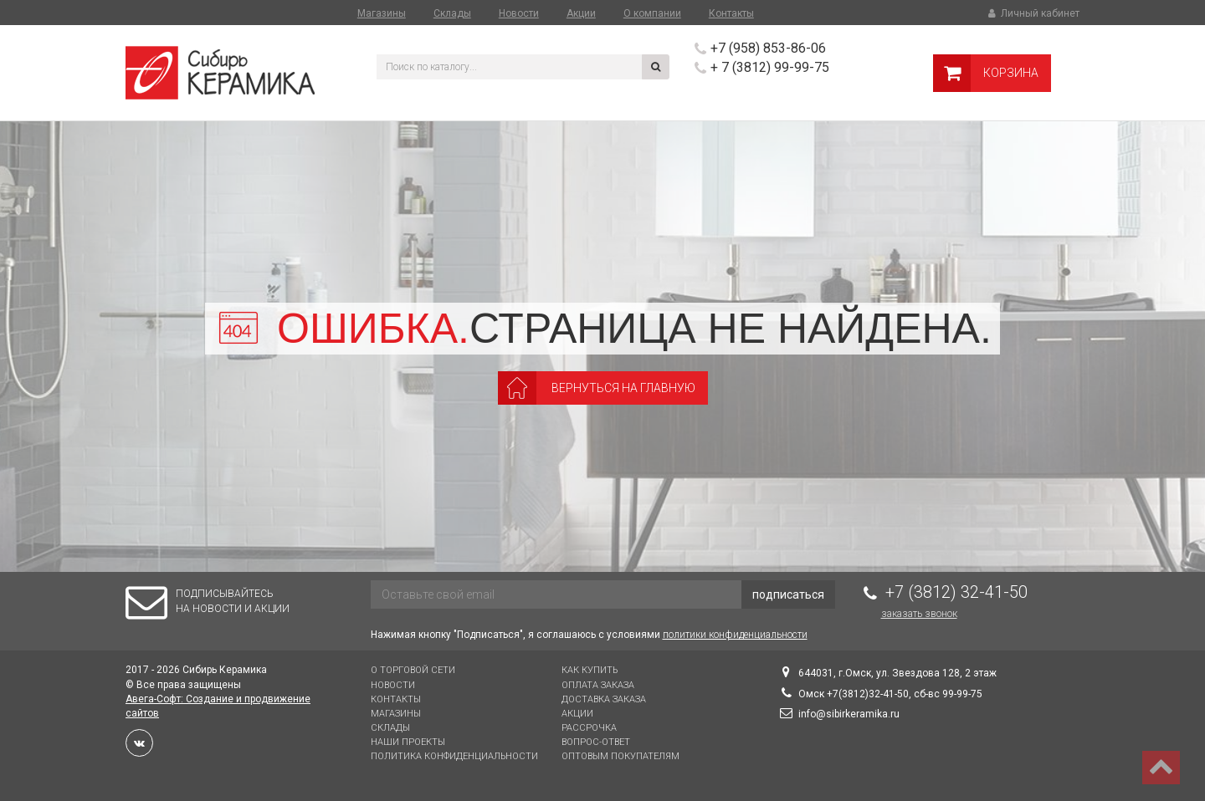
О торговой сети (413, 670)
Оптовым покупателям (620, 756)
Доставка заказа (603, 699)
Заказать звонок (919, 614)
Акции (581, 13)
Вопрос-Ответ (595, 742)
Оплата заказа (597, 685)
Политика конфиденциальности (454, 756)
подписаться (788, 594)
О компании (652, 13)
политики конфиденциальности (735, 634)
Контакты (731, 13)
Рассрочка (589, 727)
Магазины (381, 13)
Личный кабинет (1032, 13)
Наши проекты (408, 742)
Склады (452, 13)
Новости (519, 13)
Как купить (589, 670)
